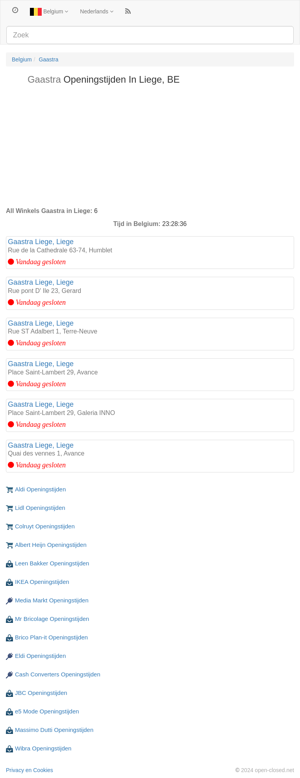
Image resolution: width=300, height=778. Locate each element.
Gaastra (48, 59)
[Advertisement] (150, 148)
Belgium (49, 12)
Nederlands (96, 11)
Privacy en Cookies (29, 770)
